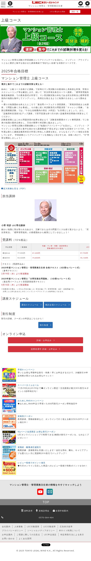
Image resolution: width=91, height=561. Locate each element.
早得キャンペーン (26, 369)
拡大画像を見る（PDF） (15, 188)
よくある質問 (25, 538)
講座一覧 (75, 11)
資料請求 (28, 510)
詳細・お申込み (44, 340)
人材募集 (18, 526)
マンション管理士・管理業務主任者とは (28, 11)
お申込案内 (7, 534)
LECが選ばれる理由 (57, 11)
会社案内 (6, 526)
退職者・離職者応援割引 (29, 447)
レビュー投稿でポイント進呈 (31, 462)
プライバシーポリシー (12, 530)
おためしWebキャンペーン (31, 400)
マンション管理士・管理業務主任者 (45, 5)
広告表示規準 (66, 526)
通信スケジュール (30, 304)
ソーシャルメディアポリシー (41, 530)
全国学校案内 (62, 510)
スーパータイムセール (28, 385)
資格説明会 (44, 510)
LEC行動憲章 (33, 526)
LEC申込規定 (50, 534)
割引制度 (44, 325)
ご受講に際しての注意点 (28, 534)
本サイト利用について (69, 530)
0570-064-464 (46, 517)
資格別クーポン (25, 416)
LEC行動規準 (49, 526)
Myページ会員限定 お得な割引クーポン (37, 431)
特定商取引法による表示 (72, 534)
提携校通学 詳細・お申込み (44, 349)
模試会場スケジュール (56, 304)
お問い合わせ (8, 538)
